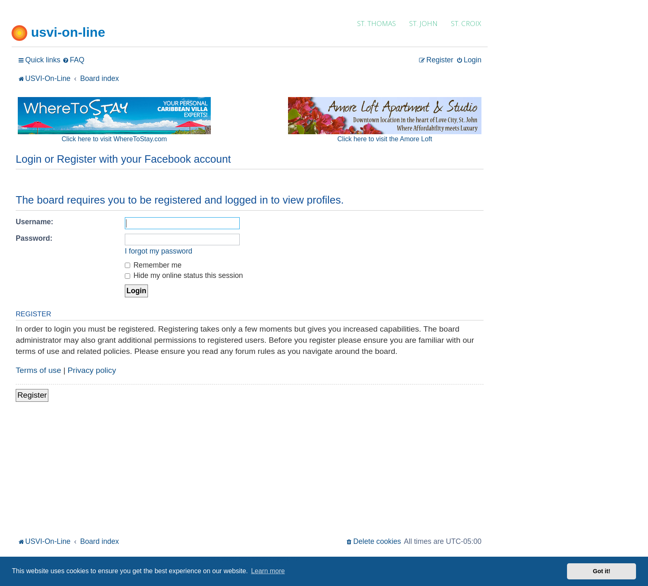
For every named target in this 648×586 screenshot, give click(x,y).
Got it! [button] (601, 571)
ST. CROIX (466, 23)
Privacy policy (92, 370)
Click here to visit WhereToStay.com (114, 138)
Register (32, 395)
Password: (34, 238)
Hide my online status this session (184, 275)
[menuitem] (73, 60)
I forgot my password (158, 251)
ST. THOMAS (376, 23)
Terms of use (38, 370)
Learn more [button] (268, 570)
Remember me (153, 265)
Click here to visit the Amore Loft (384, 138)
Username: (34, 222)
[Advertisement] (250, 473)
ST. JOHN (423, 23)
